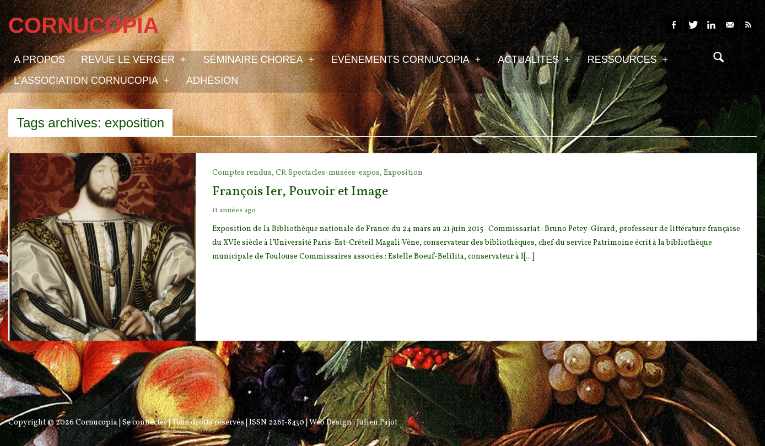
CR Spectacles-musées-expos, (330, 173)
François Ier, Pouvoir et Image (300, 191)
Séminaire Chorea (258, 59)
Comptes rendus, (244, 173)
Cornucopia (96, 422)
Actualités (534, 59)
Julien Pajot (377, 422)
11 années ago (234, 211)
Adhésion (212, 80)
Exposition (403, 173)
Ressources (628, 59)
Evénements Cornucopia (406, 59)
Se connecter (144, 422)
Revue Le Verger (133, 59)
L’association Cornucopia (91, 80)
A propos (39, 59)
